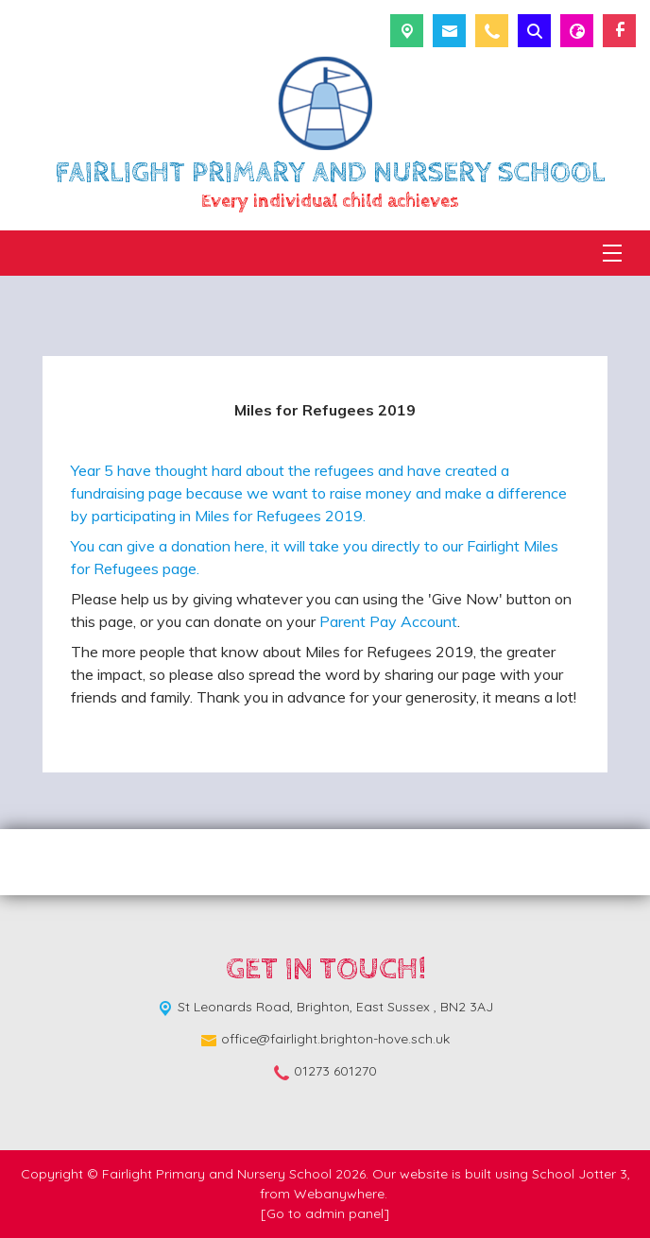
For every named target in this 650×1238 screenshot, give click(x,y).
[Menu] (612, 253)
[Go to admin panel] (325, 1213)
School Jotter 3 (579, 1173)
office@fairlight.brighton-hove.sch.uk (335, 1038)
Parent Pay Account (388, 621)
